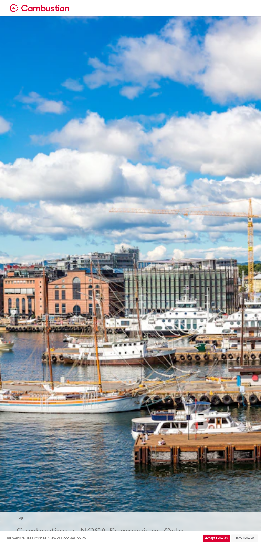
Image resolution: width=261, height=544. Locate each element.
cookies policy (74, 538)
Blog (19, 518)
